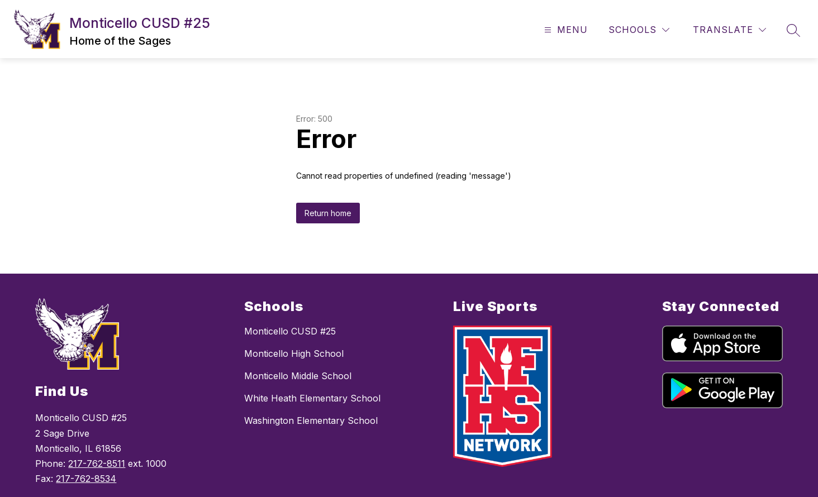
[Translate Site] (729, 30)
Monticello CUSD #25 (290, 331)
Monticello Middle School (297, 375)
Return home (328, 213)
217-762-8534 (86, 478)
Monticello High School (294, 353)
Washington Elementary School (311, 420)
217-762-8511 (96, 463)
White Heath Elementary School (312, 398)
